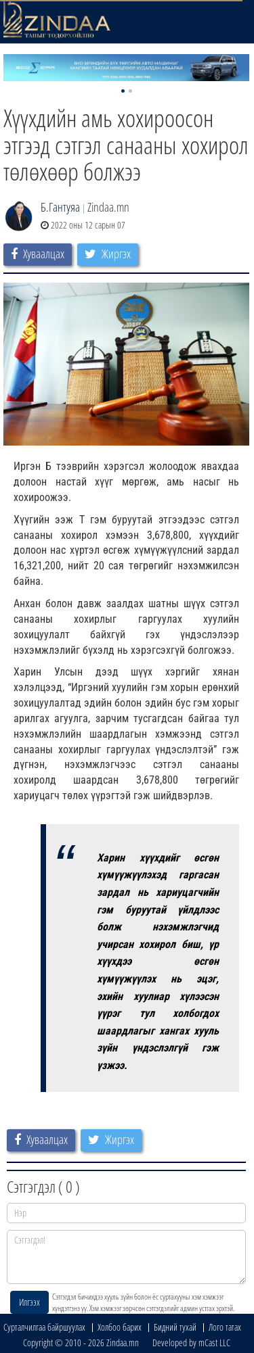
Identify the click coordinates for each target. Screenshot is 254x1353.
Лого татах (225, 1327)
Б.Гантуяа (60, 207)
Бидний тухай (175, 1327)
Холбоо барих (120, 1327)
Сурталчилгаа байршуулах (44, 1327)
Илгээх (29, 1302)
